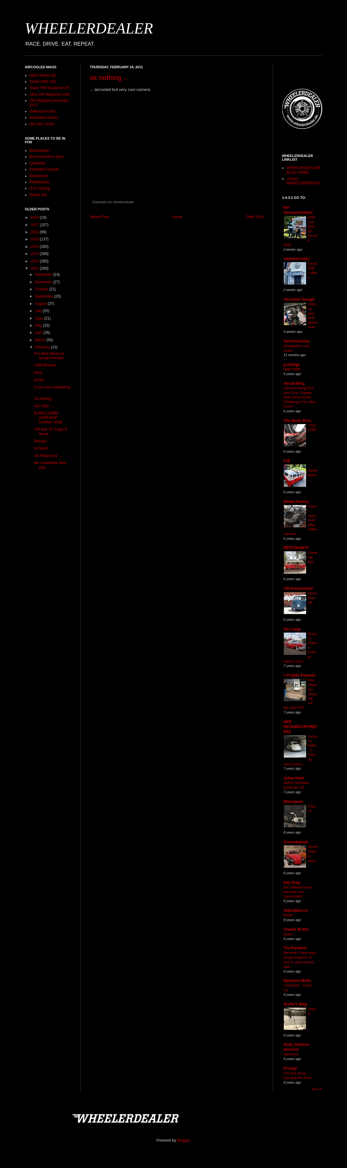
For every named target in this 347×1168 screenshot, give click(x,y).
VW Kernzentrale (298, 588)
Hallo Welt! (292, 369)
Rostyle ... (42, 441)
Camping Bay (312, 557)
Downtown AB (312, 597)
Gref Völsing (39, 188)
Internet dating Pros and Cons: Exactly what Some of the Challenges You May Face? (299, 397)
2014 (35, 246)
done (38, 372)
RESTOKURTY (296, 548)
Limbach (41, 448)
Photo (288, 915)
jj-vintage (291, 364)
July (39, 311)
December (44, 274)
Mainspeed (293, 801)
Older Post (254, 217)
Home (177, 217)
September (44, 296)
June (39, 318)
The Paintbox (295, 948)
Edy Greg (291, 882)
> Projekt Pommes (299, 675)
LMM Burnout (45, 365)
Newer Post (99, 217)
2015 (35, 239)
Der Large (292, 629)
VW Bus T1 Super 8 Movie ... (50, 431)
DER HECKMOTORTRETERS (300, 727)
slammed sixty (296, 259)
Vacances (291, 1054)
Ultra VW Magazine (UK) (49, 94)
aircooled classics (44, 117)
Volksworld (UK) (42, 111)
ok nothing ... (109, 78)
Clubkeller (37, 163)
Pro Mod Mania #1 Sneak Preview (49, 355)
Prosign (290, 1068)
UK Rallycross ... (48, 456)
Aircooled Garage (298, 299)
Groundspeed (295, 842)
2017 (35, 225)
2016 (35, 232)
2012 (35, 261)
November (44, 282)
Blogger (183, 1140)
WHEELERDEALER (89, 28)
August (41, 304)
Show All (316, 1089)
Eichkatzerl (38, 176)
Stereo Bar (38, 195)
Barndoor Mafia (297, 980)
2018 (35, 217)
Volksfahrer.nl (295, 910)
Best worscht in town (46, 156)
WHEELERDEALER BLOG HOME (303, 170)
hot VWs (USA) (42, 124)
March (40, 340)
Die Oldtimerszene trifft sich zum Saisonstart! (298, 891)
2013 (35, 254)
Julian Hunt (293, 778)
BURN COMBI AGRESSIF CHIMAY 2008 (48, 417)
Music (288, 934)
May (39, 325)
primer (39, 380)
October (42, 289)
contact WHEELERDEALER (303, 181)
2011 (35, 268)
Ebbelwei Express (44, 169)
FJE (286, 461)
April (39, 332)
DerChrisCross (296, 341)
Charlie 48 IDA (296, 929)
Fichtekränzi (39, 182)
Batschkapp (39, 150)
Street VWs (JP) (42, 81)
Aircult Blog (294, 383)
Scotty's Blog (295, 1004)
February (43, 347)
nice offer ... (43, 406)
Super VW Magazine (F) (49, 88)
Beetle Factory (296, 501)
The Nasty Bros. (297, 420)
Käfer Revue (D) (42, 75)
